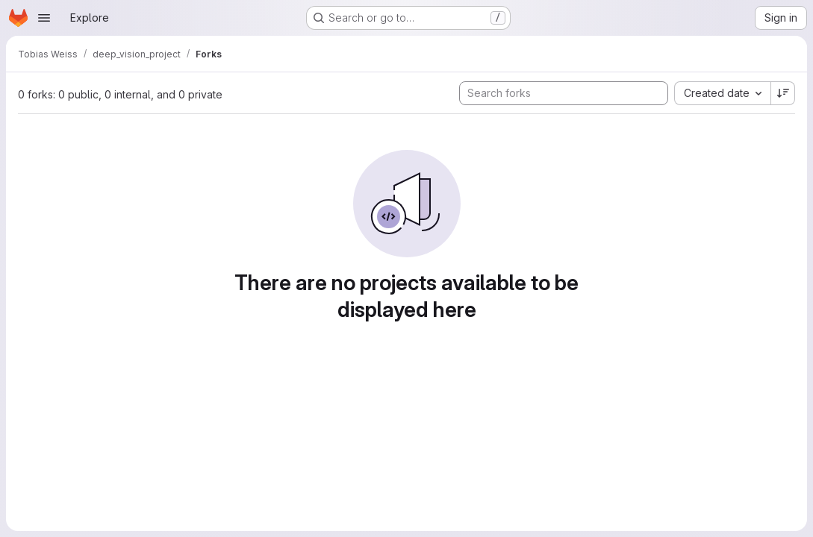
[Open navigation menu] (44, 18)
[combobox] (722, 93)
